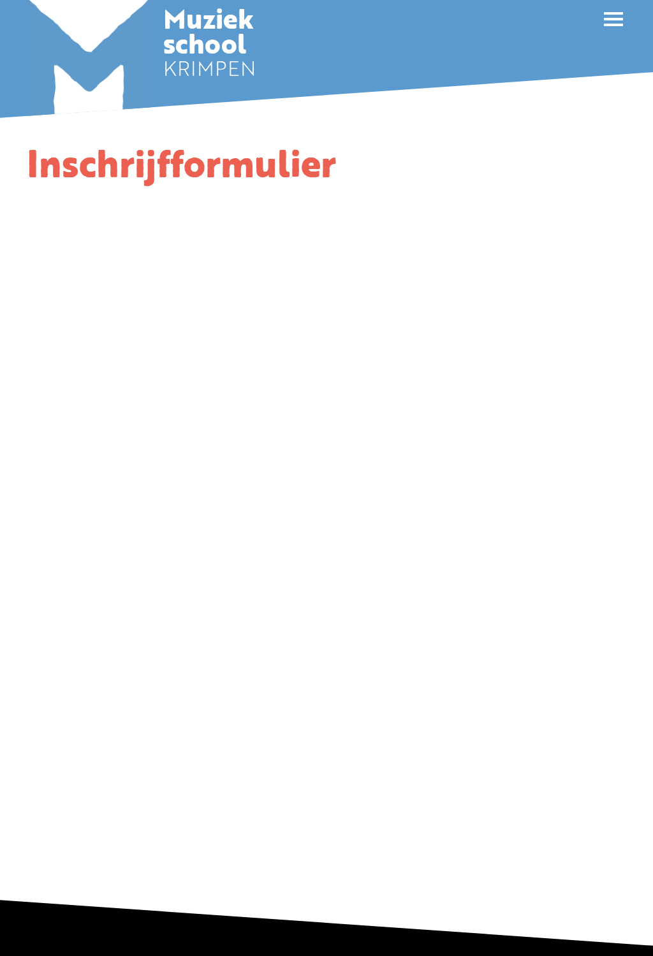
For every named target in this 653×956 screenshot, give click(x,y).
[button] (613, 19)
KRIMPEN (209, 47)
